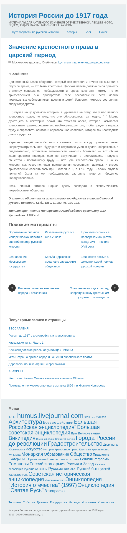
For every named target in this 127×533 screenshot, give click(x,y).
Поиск (103, 32)
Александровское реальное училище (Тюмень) (40, 350)
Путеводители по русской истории (35, 32)
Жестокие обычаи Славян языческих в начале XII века (46, 378)
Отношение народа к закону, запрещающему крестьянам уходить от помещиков (94, 292)
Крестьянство (100, 449)
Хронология (106, 502)
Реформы (101, 459)
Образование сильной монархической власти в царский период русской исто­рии (25, 239)
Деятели (42, 502)
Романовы (18, 463)
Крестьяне (85, 449)
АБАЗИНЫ (15, 371)
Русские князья (62, 468)
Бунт (74, 433)
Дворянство (111, 444)
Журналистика (16, 449)
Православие (37, 459)
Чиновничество (54, 480)
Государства (58, 502)
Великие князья (89, 433)
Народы (74, 502)
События (29, 502)
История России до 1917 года (58, 15)
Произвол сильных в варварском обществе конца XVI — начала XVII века (96, 239)
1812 (12, 417)
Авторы (72, 32)
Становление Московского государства (17, 261)
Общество (81, 454)
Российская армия (48, 463)
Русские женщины (36, 469)
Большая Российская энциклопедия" (52, 424)
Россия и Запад (80, 464)
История (48, 449)
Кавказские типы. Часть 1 (25, 342)
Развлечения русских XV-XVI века (59, 234)
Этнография (55, 491)
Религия (86, 459)
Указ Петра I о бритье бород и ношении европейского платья (50, 357)
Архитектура (25, 421)
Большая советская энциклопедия (54, 430)
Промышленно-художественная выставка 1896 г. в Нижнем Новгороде (56, 385)
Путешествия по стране (63, 459)
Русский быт (87, 469)
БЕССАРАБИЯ (18, 328)
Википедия (21, 438)
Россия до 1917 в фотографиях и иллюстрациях (41, 335)
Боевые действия (58, 422)
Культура (14, 454)
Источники (88, 502)
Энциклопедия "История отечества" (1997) (55, 482)
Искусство (34, 449)
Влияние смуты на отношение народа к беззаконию (33, 290)
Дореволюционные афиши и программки (36, 364)
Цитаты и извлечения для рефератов (83, 62)
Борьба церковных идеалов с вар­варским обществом (60, 261)
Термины (14, 502)
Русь (25, 474)
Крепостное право (67, 449)
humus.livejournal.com (50, 415)
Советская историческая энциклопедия (49, 477)
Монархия (32, 454)
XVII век (101, 417)
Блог (88, 32)
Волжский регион (65, 439)
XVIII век (89, 417)
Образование (56, 454)
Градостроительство (75, 443)
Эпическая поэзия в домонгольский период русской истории (97, 261)
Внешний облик (45, 439)
